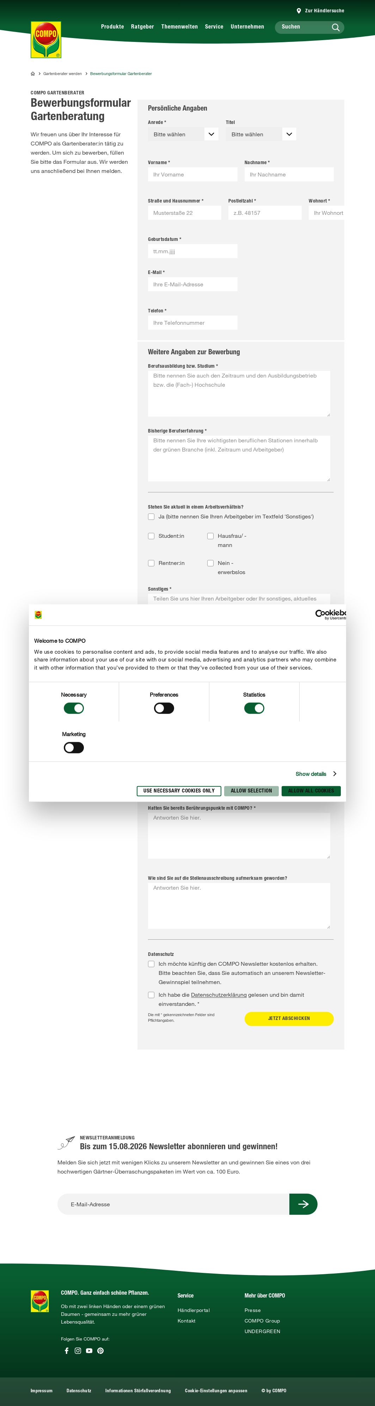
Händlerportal (194, 1310)
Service (214, 27)
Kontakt (187, 1321)
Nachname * (257, 163)
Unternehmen (247, 27)
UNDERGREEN (263, 1331)
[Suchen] (310, 27)
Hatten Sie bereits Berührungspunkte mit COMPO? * (202, 808)
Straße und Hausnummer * (176, 201)
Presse (253, 1310)
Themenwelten (179, 27)
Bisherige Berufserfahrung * (177, 431)
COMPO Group (262, 1321)
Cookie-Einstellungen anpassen (216, 1391)
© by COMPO (274, 1391)
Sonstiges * (160, 589)
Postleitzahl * (242, 201)
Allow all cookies (311, 791)
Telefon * (157, 311)
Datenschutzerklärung (219, 994)
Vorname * (159, 163)
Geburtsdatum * (164, 239)
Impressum (42, 1391)
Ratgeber (142, 27)
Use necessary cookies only (179, 791)
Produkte (112, 27)
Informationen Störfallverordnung (138, 1391)
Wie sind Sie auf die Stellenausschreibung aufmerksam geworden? (217, 878)
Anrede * (157, 122)
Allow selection (251, 791)
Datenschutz (161, 954)
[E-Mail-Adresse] (173, 1204)
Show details (311, 774)
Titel (230, 122)
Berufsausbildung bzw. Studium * (183, 366)
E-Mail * (156, 272)
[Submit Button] (303, 1204)
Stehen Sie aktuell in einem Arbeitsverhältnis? (196, 507)
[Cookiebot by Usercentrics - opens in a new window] (320, 615)
